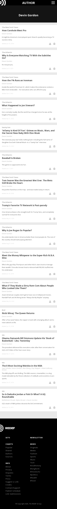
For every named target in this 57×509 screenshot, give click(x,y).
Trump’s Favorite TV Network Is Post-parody (24, 205)
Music (32, 459)
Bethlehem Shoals (8, 400)
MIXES (33, 444)
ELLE (3, 310)
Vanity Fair (6, 127)
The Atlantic (7, 52)
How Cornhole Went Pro (14, 30)
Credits (9, 485)
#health (33, 478)
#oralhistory (35, 465)
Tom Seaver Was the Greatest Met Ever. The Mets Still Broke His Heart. (27, 181)
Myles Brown (20, 400)
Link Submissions (13, 494)
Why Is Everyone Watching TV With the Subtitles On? (26, 56)
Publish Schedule (13, 491)
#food (33, 481)
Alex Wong (26, 368)
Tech (32, 462)
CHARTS (9, 444)
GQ (3, 335)
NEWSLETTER (36, 437)
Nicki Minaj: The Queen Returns (18, 313)
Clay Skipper (35, 368)
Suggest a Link (12, 482)
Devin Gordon (7, 34)
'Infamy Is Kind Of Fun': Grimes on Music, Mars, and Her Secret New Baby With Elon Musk (28, 131)
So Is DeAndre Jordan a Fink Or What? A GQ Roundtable (23, 395)
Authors (9, 453)
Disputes (9, 473)
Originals (34, 447)
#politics (34, 475)
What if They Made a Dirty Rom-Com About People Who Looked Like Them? (28, 287)
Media (33, 450)
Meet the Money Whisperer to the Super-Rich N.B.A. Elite (28, 256)
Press (8, 479)
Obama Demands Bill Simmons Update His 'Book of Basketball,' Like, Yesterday (28, 339)
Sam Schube (6, 368)
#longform (35, 469)
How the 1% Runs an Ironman (17, 80)
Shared (9, 450)
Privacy (9, 470)
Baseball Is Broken (11, 158)
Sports (33, 456)
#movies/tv (35, 472)
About (8, 467)
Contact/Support (13, 488)
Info (8, 463)
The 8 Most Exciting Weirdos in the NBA (22, 365)
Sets (8, 437)
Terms (8, 476)
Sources (9, 456)
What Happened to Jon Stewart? (18, 105)
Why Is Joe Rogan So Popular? (17, 230)
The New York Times (10, 27)
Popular (9, 447)
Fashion (33, 453)
